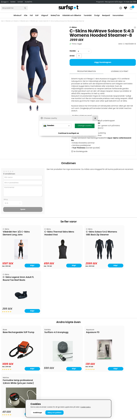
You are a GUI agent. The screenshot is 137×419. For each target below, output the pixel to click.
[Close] (95, 118)
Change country (85, 125)
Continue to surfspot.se (68, 133)
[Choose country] (56, 126)
